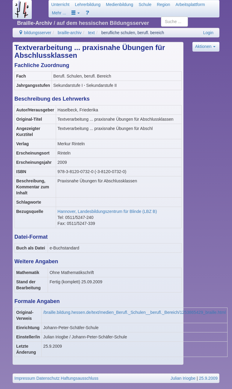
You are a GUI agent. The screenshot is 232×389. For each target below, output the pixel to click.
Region (163, 4)
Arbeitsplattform (190, 4)
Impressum (24, 378)
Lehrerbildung (88, 4)
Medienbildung (119, 4)
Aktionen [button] (205, 46)
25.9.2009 (208, 378)
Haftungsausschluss (79, 378)
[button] (75, 13)
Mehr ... (59, 12)
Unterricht (60, 4)
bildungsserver (35, 32)
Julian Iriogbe (183, 378)
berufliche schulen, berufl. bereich (132, 32)
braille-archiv (70, 32)
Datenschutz (48, 378)
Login (208, 32)
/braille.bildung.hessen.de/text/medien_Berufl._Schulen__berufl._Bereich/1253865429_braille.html (134, 312)
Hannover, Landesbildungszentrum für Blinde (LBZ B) (107, 211)
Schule (144, 4)
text (91, 32)
